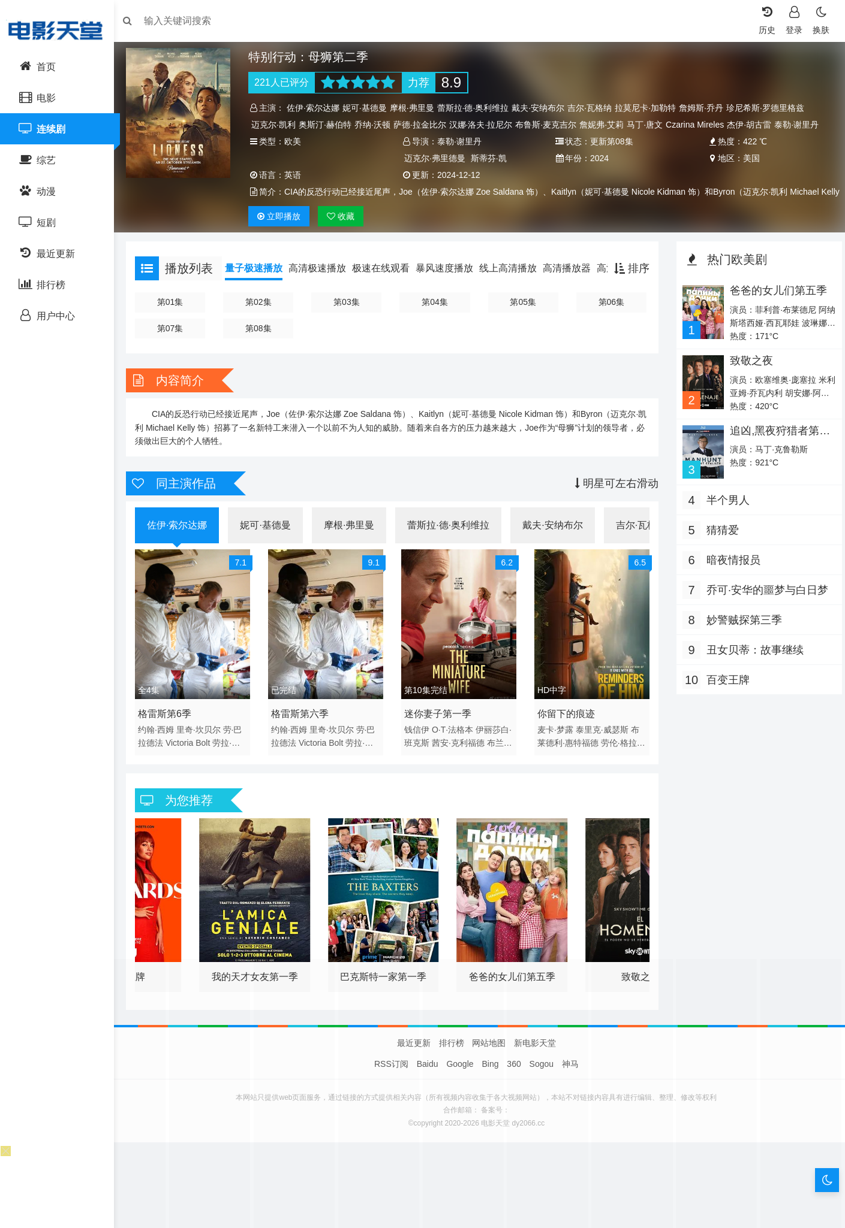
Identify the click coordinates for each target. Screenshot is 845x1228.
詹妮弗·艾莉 (606, 124)
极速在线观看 (387, 285)
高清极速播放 (323, 285)
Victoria (185, 756)
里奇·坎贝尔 (204, 743)
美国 (747, 158)
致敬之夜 (747, 377)
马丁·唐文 (649, 124)
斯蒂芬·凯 (490, 158)
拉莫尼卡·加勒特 (649, 108)
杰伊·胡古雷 (753, 124)
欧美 (296, 141)
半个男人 (725, 516)
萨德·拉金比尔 (423, 124)
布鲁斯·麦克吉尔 (550, 124)
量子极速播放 (259, 285)
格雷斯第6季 (170, 727)
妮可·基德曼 (368, 108)
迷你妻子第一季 (439, 727)
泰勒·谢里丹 (800, 124)
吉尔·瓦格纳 (594, 108)
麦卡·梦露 (555, 743)
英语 (296, 175)
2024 (598, 158)
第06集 (609, 318)
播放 (283, 233)
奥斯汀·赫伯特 (329, 124)
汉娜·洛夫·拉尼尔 (484, 124)
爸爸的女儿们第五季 (774, 307)
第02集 (262, 318)
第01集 (176, 318)
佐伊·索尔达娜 (317, 108)
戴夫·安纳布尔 (542, 108)
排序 (628, 285)
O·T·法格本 (453, 743)
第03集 (349, 318)
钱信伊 (418, 743)
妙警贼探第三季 (741, 636)
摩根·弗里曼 (415, 108)
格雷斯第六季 (303, 727)
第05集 (522, 318)
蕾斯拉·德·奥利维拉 (477, 108)
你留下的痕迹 (565, 727)
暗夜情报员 (730, 576)
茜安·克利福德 (461, 756)
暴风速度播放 (450, 285)
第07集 (176, 345)
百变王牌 (725, 695)
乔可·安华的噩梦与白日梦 (764, 606)
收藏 (344, 233)
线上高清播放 (514, 285)
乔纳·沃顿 (376, 124)
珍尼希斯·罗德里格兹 (769, 108)
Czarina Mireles (699, 124)
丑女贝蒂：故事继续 (752, 666)
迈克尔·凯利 (277, 124)
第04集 (436, 318)
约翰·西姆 (162, 743)
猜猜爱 (719, 546)
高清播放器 (573, 285)
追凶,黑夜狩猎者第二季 (776, 453)
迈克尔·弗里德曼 (436, 158)
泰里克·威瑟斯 (601, 743)
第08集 (262, 345)
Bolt (209, 756)
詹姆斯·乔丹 (705, 108)
